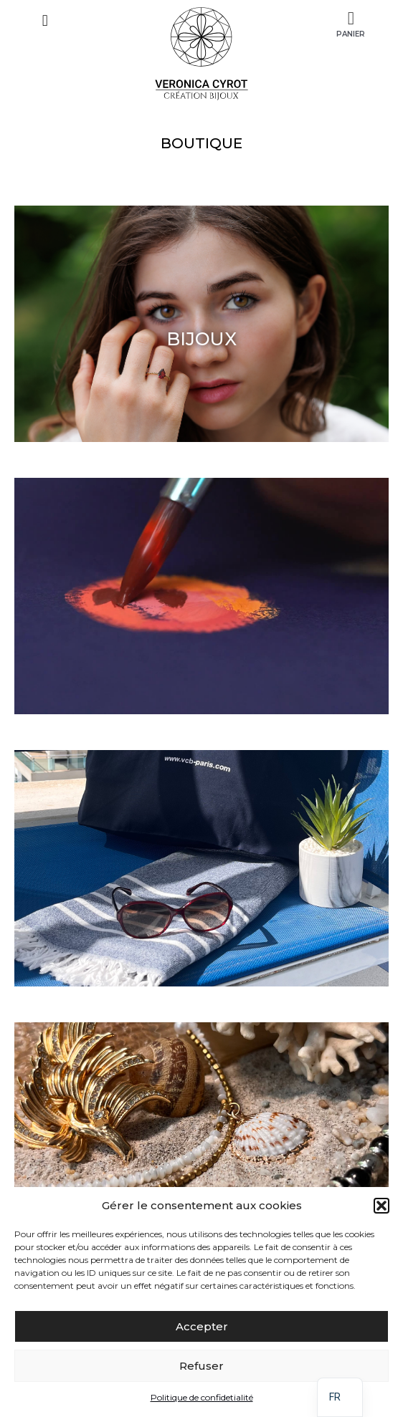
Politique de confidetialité (202, 1397)
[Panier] (351, 19)
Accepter (202, 1326)
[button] (381, 1206)
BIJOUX (201, 339)
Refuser (201, 1366)
